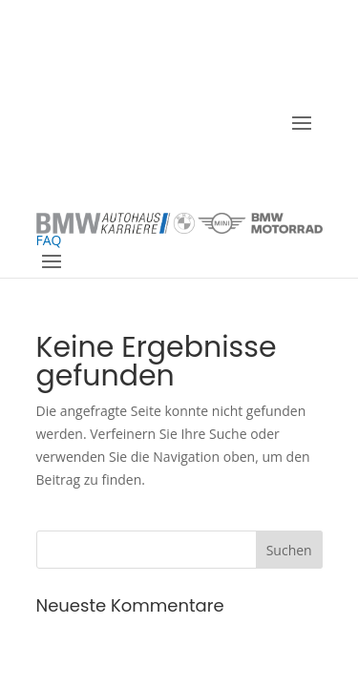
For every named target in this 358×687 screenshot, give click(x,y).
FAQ (49, 240)
